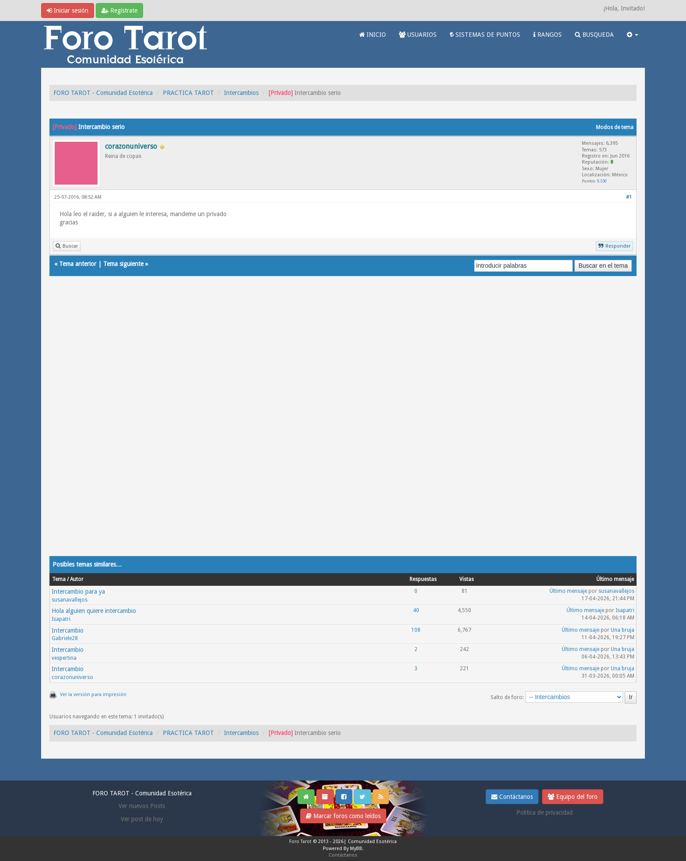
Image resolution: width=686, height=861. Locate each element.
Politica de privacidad (544, 812)
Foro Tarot (300, 841)
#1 (629, 197)
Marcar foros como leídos (343, 815)
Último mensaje (568, 591)
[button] (632, 34)
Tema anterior (77, 263)
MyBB (356, 848)
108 (415, 630)
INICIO (372, 34)
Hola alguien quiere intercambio (94, 610)
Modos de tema (615, 127)
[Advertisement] (311, 425)
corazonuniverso (72, 677)
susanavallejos (70, 600)
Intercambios (241, 92)
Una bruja (622, 630)
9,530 (602, 180)
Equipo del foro (573, 796)
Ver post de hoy (142, 819)
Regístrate (119, 10)
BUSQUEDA (594, 34)
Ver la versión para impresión (93, 694)
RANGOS (547, 34)
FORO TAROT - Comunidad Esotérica (103, 92)
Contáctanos (512, 796)
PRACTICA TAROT (188, 92)
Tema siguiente (123, 263)
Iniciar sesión (67, 10)
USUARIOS (418, 34)
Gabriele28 (65, 638)
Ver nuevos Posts (142, 805)
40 (416, 610)
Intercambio (68, 630)
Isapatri (61, 619)
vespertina (64, 658)
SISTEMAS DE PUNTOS (485, 34)
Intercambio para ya (78, 591)
